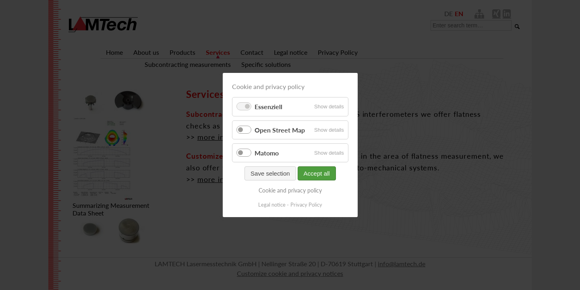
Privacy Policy (306, 204)
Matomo (267, 153)
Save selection (270, 173)
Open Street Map (280, 130)
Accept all (316, 173)
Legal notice (272, 204)
